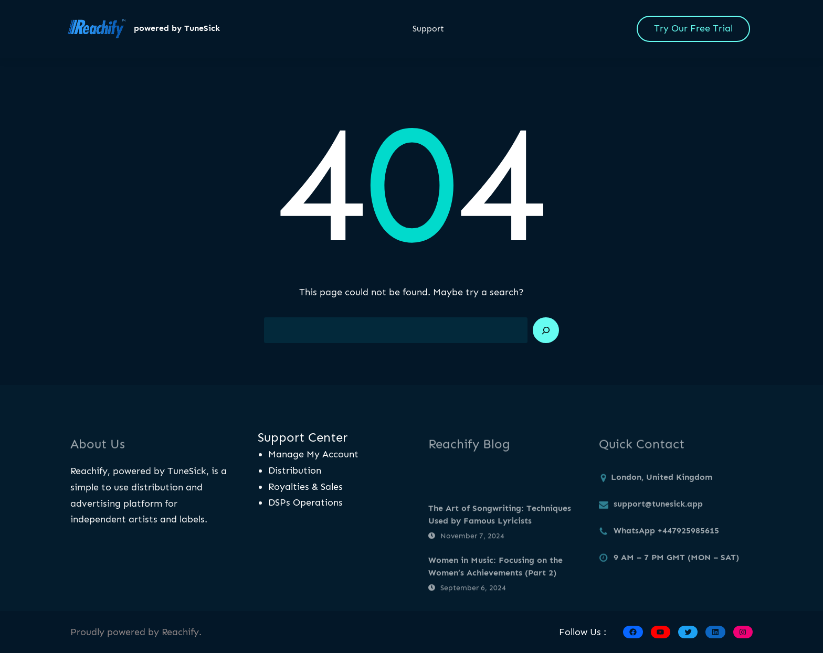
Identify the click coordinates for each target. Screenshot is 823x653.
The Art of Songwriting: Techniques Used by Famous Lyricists (499, 538)
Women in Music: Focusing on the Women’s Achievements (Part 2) (495, 589)
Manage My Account (313, 454)
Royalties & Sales (305, 487)
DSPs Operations (305, 502)
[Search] (546, 330)
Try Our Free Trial (693, 28)
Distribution (294, 470)
